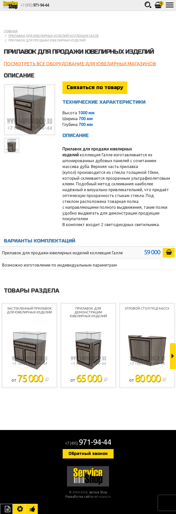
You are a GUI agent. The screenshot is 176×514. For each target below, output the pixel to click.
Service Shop (10, 5)
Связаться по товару (95, 87)
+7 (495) (34, 5)
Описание (6, 509)
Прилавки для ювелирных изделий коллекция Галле (53, 35)
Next (173, 356)
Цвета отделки (18, 509)
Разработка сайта (79, 496)
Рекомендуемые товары (31, 509)
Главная (11, 31)
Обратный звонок (88, 453)
